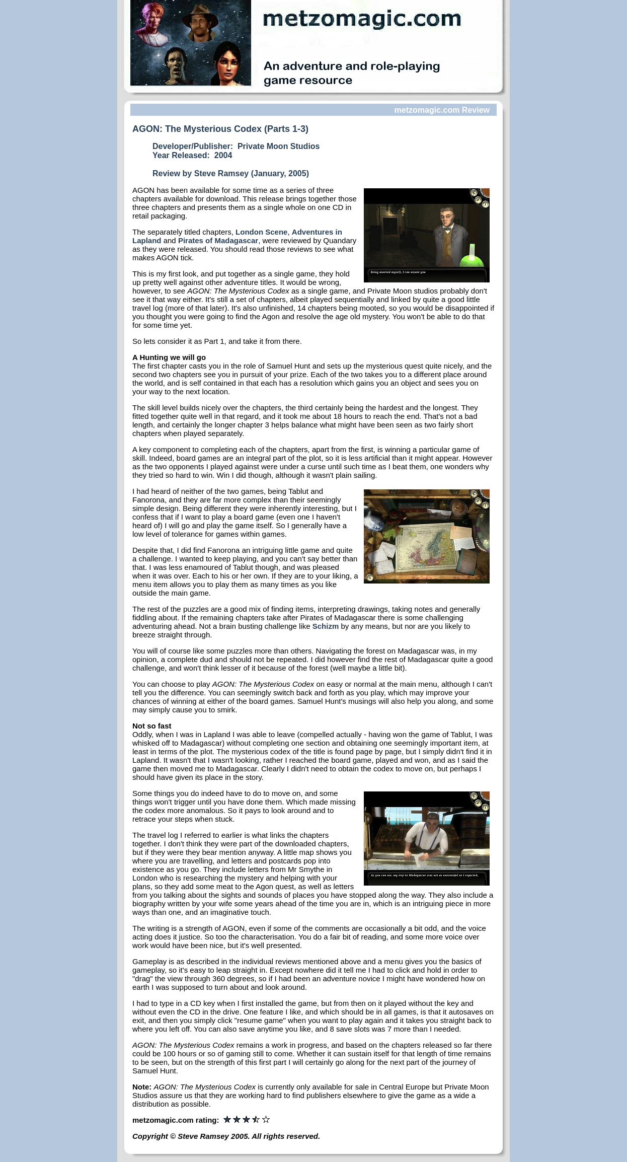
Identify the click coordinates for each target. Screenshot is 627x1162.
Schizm (325, 626)
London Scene (261, 232)
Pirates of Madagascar (218, 240)
